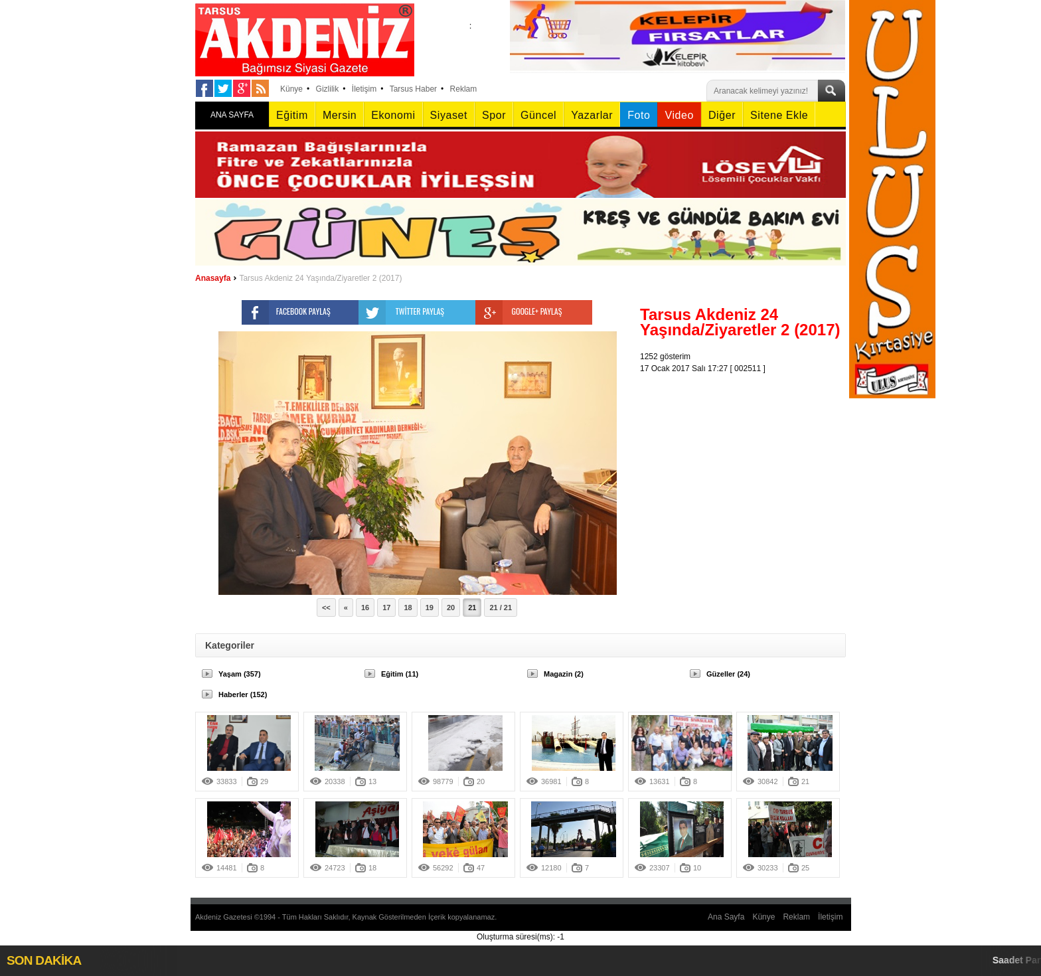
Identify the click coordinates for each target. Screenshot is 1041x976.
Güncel (538, 115)
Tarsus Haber (413, 89)
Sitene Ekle (779, 115)
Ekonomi (393, 115)
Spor (494, 115)
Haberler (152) (242, 694)
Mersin (340, 115)
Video (679, 115)
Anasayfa (212, 278)
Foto (638, 115)
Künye (291, 89)
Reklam (463, 89)
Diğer (722, 115)
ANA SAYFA (232, 115)
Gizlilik (327, 89)
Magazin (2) (564, 674)
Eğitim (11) (399, 674)
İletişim (364, 89)
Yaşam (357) (239, 674)
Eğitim (292, 115)
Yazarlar (592, 115)
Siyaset (448, 115)
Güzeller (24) (728, 674)
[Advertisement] (746, 457)
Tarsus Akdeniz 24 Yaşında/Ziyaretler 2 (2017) (320, 278)
